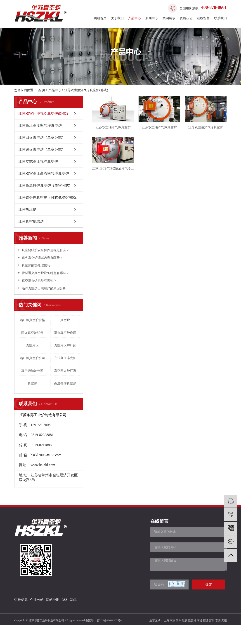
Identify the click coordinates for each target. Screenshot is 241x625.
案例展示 (169, 18)
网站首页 (100, 18)
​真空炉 (32, 383)
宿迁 (205, 620)
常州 (178, 620)
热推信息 (21, 599)
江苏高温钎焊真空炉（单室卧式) (44, 185)
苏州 (212, 620)
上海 (166, 620)
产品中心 (134, 18)
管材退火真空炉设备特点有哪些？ (45, 273)
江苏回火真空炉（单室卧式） (41, 137)
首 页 (41, 90)
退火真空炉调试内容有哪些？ (42, 258)
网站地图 (52, 599)
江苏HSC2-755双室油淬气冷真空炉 (113, 168)
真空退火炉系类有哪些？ (39, 280)
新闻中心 (151, 18)
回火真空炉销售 (32, 332)
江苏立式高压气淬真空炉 (38, 161)
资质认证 (186, 18)
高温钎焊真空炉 (65, 383)
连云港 (192, 620)
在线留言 (203, 18)
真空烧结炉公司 (32, 370)
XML (73, 599)
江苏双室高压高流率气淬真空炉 (43, 173)
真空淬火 (32, 345)
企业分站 (37, 599)
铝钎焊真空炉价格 (32, 320)
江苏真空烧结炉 (31, 221)
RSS (64, 599)
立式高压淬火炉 (65, 358)
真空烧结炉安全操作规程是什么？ (45, 250)
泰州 (218, 620)
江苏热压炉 (27, 209)
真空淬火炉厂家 (65, 345)
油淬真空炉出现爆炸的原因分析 (43, 288)
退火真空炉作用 (65, 332)
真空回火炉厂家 (65, 370)
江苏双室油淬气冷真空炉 (113, 127)
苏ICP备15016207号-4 (110, 620)
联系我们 (220, 18)
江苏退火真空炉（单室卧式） (41, 149)
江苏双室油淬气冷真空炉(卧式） (87, 90)
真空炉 (65, 320)
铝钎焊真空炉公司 (32, 358)
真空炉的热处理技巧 (35, 265)
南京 (172, 620)
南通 (199, 620)
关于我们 (117, 18)
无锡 (224, 620)
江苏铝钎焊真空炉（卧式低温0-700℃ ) (48, 197)
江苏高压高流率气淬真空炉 (40, 125)
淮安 (184, 620)
